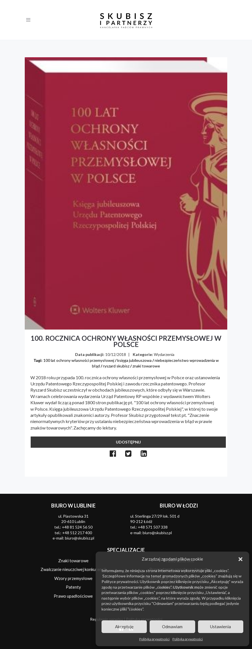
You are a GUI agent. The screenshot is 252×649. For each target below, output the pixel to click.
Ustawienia (220, 626)
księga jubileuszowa (134, 360)
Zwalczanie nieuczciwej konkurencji (73, 569)
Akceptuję (124, 626)
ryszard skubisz (116, 366)
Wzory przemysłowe (73, 578)
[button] (240, 559)
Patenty (73, 586)
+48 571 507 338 (153, 527)
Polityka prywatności (154, 639)
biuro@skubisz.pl (79, 538)
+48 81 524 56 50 (77, 527)
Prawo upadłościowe (73, 595)
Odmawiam (172, 626)
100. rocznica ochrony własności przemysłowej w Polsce (126, 341)
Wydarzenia (164, 354)
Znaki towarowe (73, 560)
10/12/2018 (115, 354)
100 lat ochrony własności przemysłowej (78, 360)
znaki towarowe (146, 366)
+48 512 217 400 (77, 532)
